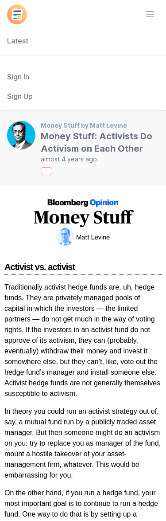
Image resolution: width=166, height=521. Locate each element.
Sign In (18, 76)
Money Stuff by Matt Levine (84, 125)
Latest (17, 40)
